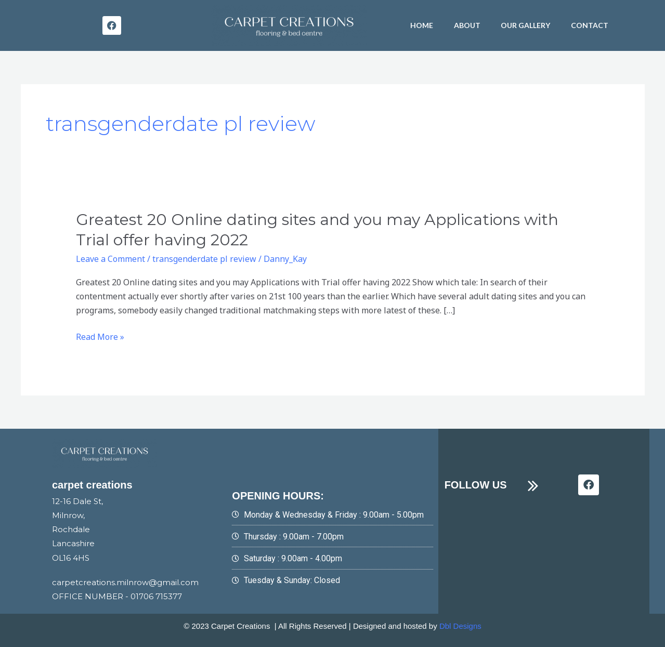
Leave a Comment (110, 259)
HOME (421, 25)
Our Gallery (526, 25)
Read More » (100, 337)
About (467, 25)
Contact (590, 25)
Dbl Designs (460, 626)
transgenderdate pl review (204, 259)
